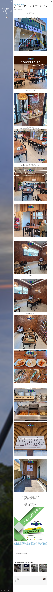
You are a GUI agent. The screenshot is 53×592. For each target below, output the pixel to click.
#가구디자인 (20, 544)
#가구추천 (39, 542)
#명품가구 (42, 545)
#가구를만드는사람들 (21, 542)
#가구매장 (32, 542)
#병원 (35, 544)
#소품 (47, 544)
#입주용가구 (24, 544)
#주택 (40, 544)
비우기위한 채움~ (19, 579)
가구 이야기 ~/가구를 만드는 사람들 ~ (21, 4)
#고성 (37, 542)
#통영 (34, 542)
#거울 (36, 545)
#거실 (18, 544)
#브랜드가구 (45, 545)
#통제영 (25, 543)
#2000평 (25, 542)
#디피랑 (23, 543)
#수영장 (34, 543)
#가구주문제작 (30, 544)
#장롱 (29, 545)
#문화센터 (36, 543)
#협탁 (22, 545)
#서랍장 (19, 545)
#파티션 (31, 545)
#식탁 (27, 545)
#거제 (36, 542)
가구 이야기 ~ (18, 553)
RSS (8, 590)
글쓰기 (2, 590)
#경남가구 (44, 543)
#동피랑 (18, 543)
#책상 (24, 545)
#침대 (21, 545)
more (48, 562)
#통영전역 (41, 543)
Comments (18, 574)
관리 (12, 590)
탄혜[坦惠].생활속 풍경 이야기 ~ (6, 11)
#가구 (30, 542)
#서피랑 (21, 543)
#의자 (25, 545)
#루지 (32, 543)
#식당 (37, 544)
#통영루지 (29, 543)
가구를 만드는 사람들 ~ (22, 553)
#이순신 (27, 543)
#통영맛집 (46, 542)
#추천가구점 (42, 542)
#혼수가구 (27, 544)
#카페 (38, 544)
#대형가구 (45, 544)
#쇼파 (38, 545)
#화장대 (35, 545)
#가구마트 (27, 542)
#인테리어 (42, 544)
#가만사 (17, 542)
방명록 (5, 590)
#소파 (39, 545)
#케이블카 (39, 543)
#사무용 (33, 544)
